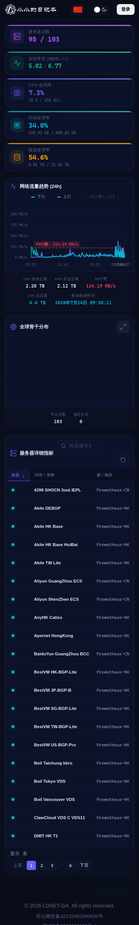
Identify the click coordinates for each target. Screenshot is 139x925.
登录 (125, 9)
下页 (84, 851)
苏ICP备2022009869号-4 (69, 912)
